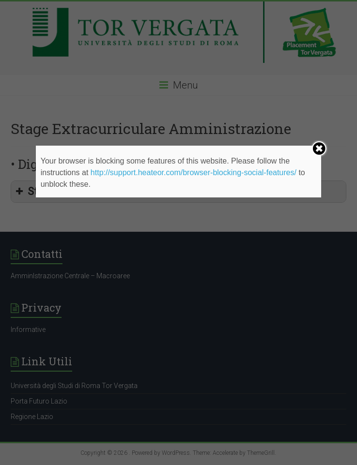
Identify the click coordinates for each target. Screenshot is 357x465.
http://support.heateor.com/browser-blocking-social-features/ (193, 172)
